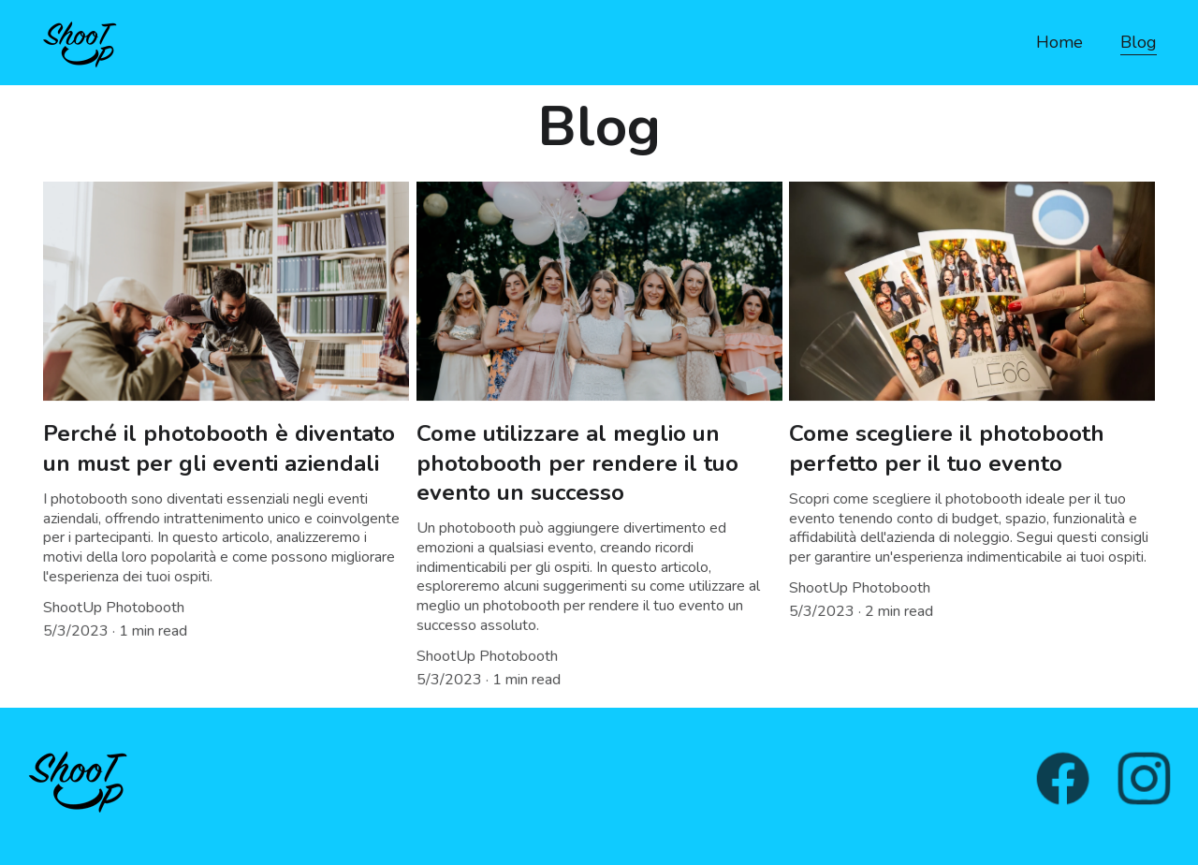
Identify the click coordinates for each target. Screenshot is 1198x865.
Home (1059, 42)
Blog (1138, 42)
